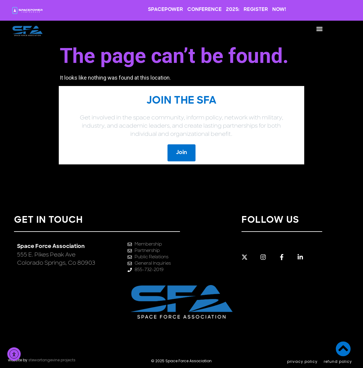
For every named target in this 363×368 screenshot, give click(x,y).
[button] (320, 29)
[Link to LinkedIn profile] (304, 257)
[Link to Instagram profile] (267, 257)
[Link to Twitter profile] (248, 257)
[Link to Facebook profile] (285, 257)
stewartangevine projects (52, 360)
